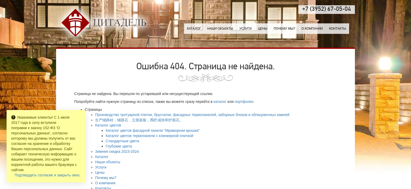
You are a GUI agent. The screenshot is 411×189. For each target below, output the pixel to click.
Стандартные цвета (122, 141)
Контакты (337, 28)
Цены (262, 28)
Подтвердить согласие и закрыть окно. (47, 175)
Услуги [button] (245, 28)
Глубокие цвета (119, 146)
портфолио (244, 101)
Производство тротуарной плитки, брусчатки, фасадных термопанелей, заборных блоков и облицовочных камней (192, 115)
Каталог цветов (108, 125)
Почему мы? (284, 28)
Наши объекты (220, 28)
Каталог (194, 28)
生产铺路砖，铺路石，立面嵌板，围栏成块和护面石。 (139, 120)
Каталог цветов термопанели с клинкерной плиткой (149, 136)
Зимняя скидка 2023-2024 (117, 151)
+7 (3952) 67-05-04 (326, 9)
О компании (312, 28)
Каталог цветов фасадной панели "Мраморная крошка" (153, 130)
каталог (220, 101)
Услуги (100, 167)
